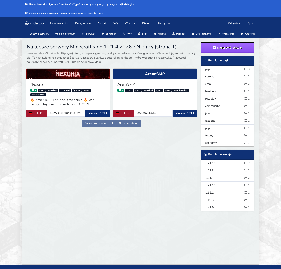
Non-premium (65, 33)
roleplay (227, 98)
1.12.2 (227, 192)
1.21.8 (227, 170)
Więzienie (226, 33)
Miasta (160, 33)
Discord (146, 23)
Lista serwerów (59, 23)
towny (227, 135)
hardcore (227, 91)
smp (227, 84)
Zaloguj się (234, 23)
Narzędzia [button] (164, 23)
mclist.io (34, 23)
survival (227, 76)
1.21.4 (227, 178)
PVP (127, 33)
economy (227, 143)
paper (227, 128)
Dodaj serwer (83, 23)
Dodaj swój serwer (227, 47)
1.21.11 (227, 163)
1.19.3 (227, 200)
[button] (250, 23)
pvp (227, 69)
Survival (88, 33)
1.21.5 (227, 207)
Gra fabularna (202, 33)
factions (227, 121)
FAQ (115, 23)
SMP (142, 33)
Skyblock (109, 33)
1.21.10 (227, 185)
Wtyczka (130, 23)
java (227, 113)
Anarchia (248, 33)
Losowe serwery (37, 33)
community (227, 106)
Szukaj (102, 23)
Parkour (178, 33)
